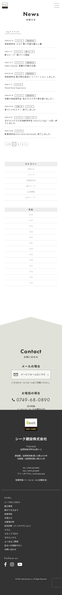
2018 (31, 260)
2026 (31, 214)
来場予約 (8, 514)
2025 (31, 220)
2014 (31, 283)
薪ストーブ (31, 186)
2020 (31, 249)
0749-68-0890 (33, 399)
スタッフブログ (11, 533)
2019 (31, 254)
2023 (31, 232)
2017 (31, 266)
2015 (31, 277)
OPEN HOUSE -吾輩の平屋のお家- (20, 66)
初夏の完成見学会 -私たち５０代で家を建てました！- (30, 99)
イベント (31, 175)
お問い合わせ (10, 549)
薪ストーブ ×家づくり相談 (17, 55)
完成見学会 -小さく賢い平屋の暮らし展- (24, 44)
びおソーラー (31, 197)
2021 (31, 243)
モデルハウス (10, 537)
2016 (31, 271)
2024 (31, 226)
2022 (31, 237)
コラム (7, 530)
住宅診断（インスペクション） (18, 526)
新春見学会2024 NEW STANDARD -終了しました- (28, 134)
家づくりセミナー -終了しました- (20, 109)
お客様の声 (9, 522)
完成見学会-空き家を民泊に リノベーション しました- (30, 77)
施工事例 (8, 506)
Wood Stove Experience (15, 88)
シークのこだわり (12, 502)
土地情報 (31, 192)
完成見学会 (31, 180)
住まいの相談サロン (13, 545)
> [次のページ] (26, 144)
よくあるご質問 (11, 541)
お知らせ (31, 169)
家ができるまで (11, 510)
